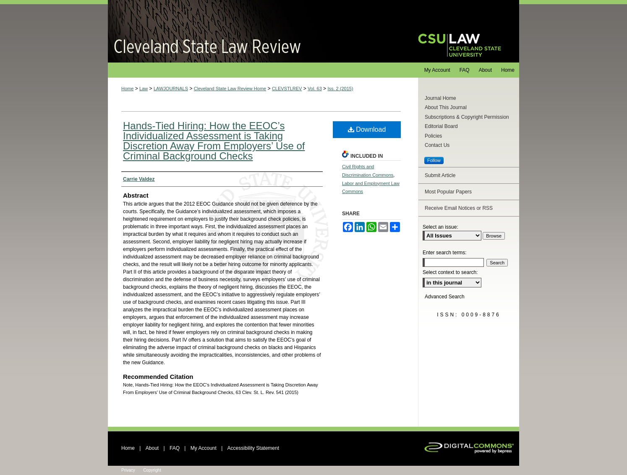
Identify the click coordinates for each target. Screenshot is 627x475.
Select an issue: (440, 227)
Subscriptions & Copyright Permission (467, 117)
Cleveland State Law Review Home (230, 88)
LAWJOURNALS (171, 88)
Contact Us (437, 145)
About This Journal (446, 107)
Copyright (152, 470)
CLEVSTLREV (287, 88)
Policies (433, 136)
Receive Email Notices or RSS (459, 208)
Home (127, 88)
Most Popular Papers (448, 192)
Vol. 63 (315, 88)
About (152, 448)
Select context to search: (450, 272)
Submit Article (440, 175)
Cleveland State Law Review (255, 31)
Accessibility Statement (253, 448)
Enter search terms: (445, 253)
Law (143, 88)
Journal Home (440, 98)
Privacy (128, 470)
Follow (434, 160)
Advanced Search (445, 297)
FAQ (175, 448)
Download (367, 129)
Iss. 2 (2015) (340, 88)
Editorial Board (441, 126)
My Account (204, 448)
